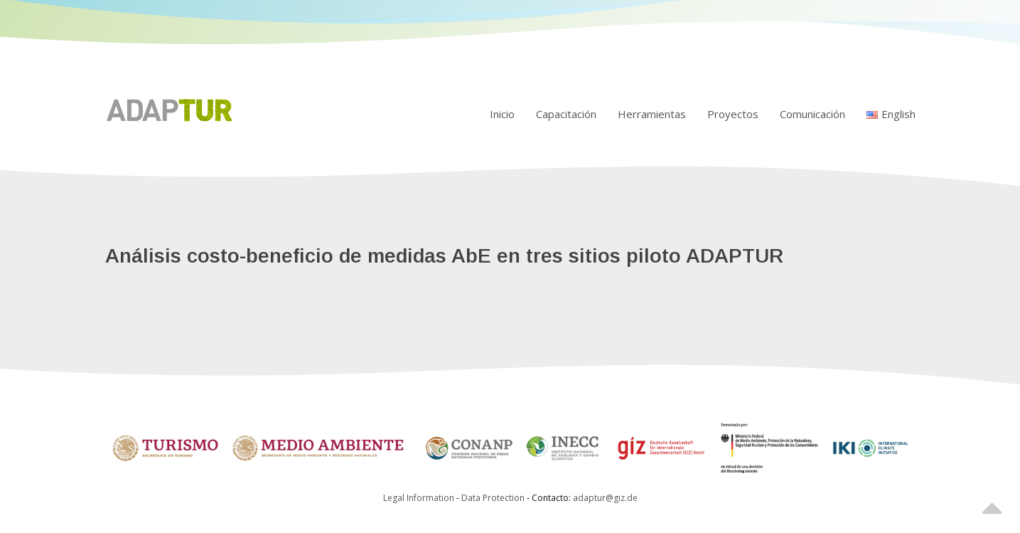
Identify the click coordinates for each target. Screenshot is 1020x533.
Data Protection (494, 498)
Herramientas (652, 114)
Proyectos (732, 114)
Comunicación (812, 114)
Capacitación (566, 114)
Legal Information (418, 498)
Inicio (502, 114)
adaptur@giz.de (605, 498)
